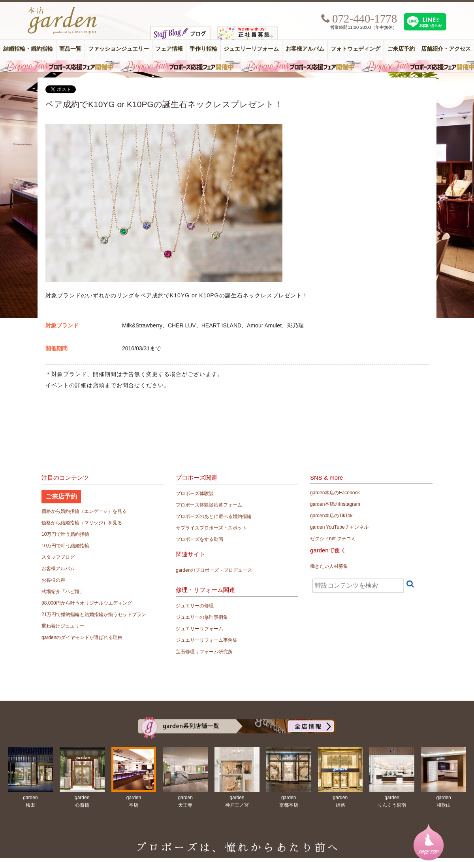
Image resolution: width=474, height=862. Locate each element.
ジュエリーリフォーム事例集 (206, 640)
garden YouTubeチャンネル (339, 527)
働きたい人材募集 (329, 566)
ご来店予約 (401, 49)
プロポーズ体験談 (195, 493)
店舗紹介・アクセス (446, 49)
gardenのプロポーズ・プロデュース (214, 570)
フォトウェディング (355, 49)
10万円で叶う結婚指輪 (65, 545)
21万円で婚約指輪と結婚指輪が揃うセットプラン (93, 614)
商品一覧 (70, 49)
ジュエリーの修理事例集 (202, 617)
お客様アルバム (305, 49)
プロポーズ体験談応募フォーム (209, 505)
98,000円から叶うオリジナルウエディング (86, 603)
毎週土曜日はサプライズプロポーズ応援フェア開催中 (237, 66)
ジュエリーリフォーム (251, 49)
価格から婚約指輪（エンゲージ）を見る (84, 511)
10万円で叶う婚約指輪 (65, 534)
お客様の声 (53, 580)
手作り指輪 (203, 49)
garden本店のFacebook (335, 492)
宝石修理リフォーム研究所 (204, 651)
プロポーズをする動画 (199, 539)
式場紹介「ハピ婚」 (62, 591)
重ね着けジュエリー (62, 626)
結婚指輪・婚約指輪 (28, 49)
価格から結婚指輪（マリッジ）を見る (81, 523)
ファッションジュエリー (118, 49)
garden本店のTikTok (331, 515)
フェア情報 (169, 49)
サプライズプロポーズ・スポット (211, 528)
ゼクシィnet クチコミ (333, 538)
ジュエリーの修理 (195, 606)
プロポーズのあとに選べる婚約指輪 (214, 516)
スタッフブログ (58, 557)
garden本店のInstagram (335, 504)
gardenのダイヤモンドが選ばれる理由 (81, 637)
